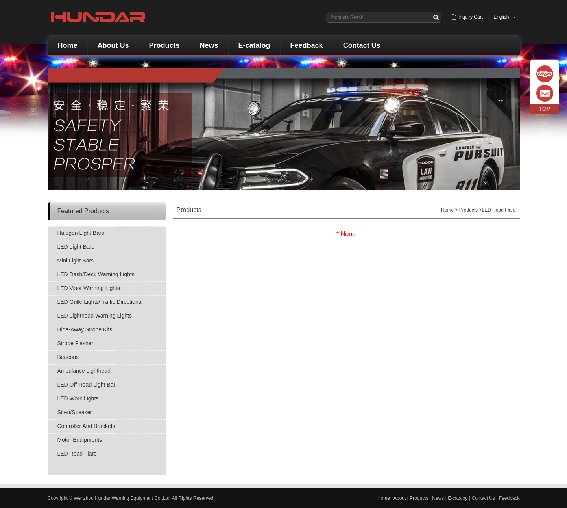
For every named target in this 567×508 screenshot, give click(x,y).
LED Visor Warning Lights (88, 288)
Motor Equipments (79, 440)
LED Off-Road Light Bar (86, 384)
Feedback (306, 45)
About (399, 498)
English (501, 17)
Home (68, 45)
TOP (544, 109)
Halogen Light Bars (80, 233)
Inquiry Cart (470, 17)
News (209, 45)
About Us (113, 45)
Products (164, 45)
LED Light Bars (75, 247)
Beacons (68, 357)
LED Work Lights (78, 398)
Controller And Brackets (86, 426)
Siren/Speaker (74, 412)
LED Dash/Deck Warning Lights (96, 274)
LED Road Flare (77, 453)
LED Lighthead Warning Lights (94, 316)
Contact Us (361, 45)
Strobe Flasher (75, 343)
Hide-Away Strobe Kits (85, 329)
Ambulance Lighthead (84, 371)
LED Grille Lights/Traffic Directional (100, 302)
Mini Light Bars (75, 260)
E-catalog (254, 45)
